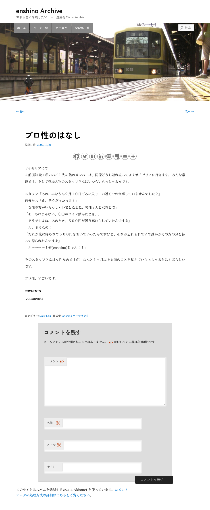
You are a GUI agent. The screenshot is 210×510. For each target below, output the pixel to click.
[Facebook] (76, 156)
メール (54, 444)
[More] (133, 156)
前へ (20, 111)
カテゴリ (61, 28)
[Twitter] (84, 156)
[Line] (108, 156)
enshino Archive (39, 10)
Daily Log (45, 315)
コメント (55, 361)
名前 (53, 422)
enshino (67, 315)
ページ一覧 (40, 28)
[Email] (125, 156)
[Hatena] (92, 156)
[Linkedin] (100, 156)
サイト (51, 467)
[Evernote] (117, 156)
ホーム (21, 28)
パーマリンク (81, 315)
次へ (189, 111)
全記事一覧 (82, 28)
